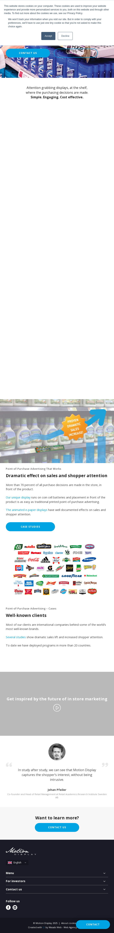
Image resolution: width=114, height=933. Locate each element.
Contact (93, 924)
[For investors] (57, 881)
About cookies (69, 923)
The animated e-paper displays (26, 510)
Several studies (16, 637)
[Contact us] (57, 889)
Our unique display (18, 497)
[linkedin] (14, 907)
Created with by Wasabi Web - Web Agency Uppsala (57, 927)
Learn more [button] (76, 53)
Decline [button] (65, 36)
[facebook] (8, 907)
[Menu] (57, 873)
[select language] (17, 862)
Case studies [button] (30, 526)
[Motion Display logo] (21, 851)
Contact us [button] (28, 53)
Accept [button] (48, 36)
